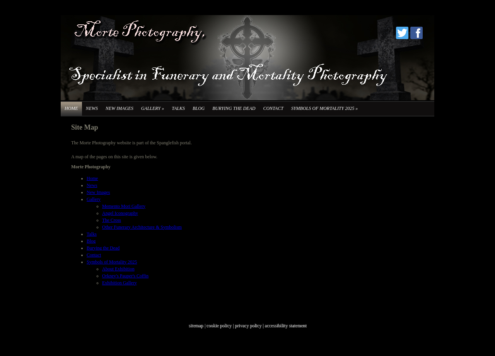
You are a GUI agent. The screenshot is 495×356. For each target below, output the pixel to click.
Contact (273, 108)
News (92, 108)
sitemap (196, 325)
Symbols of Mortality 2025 (324, 108)
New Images (119, 108)
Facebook (416, 33)
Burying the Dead (233, 108)
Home (71, 108)
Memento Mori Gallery (123, 206)
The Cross (111, 220)
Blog (199, 108)
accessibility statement (285, 325)
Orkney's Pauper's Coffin (125, 276)
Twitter (402, 33)
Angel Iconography (120, 213)
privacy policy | (250, 325)
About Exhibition (118, 269)
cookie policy (218, 325)
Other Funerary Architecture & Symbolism (142, 227)
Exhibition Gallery (119, 283)
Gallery (152, 108)
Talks (178, 108)
